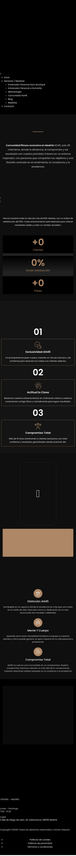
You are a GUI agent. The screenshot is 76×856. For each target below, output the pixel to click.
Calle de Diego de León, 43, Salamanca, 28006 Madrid (28, 819)
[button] (38, 73)
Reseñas (12, 102)
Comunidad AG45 (17, 95)
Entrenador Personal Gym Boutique (26, 84)
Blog (10, 99)
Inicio (7, 77)
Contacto (9, 106)
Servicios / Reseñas (14, 81)
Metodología (14, 91)
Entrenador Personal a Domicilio (25, 88)
